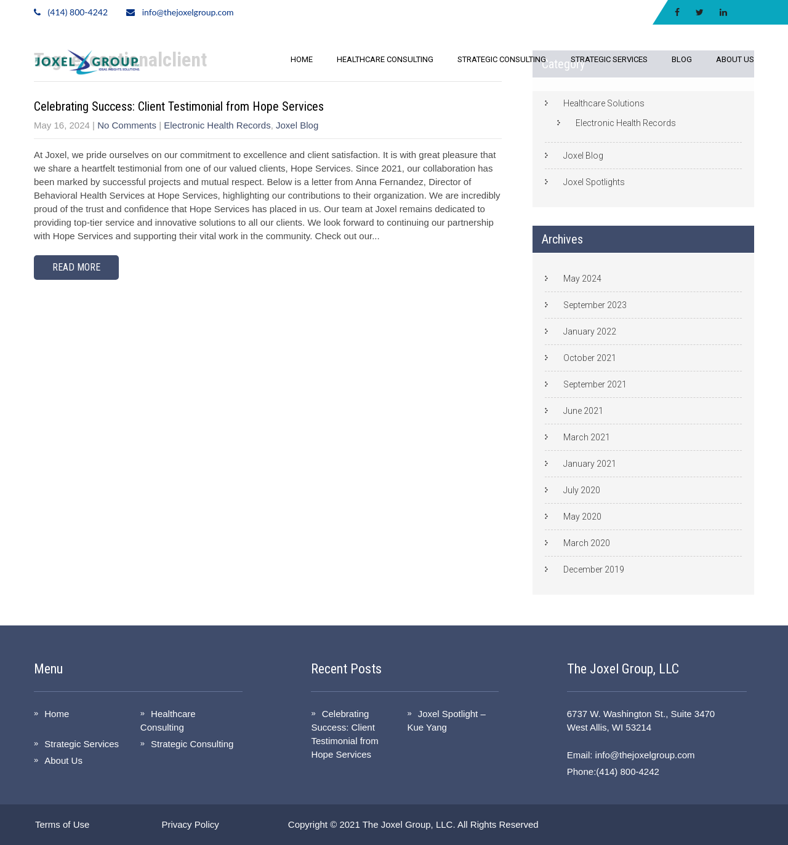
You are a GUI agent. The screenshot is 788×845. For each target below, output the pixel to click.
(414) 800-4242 (78, 12)
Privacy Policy (190, 824)
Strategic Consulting (501, 59)
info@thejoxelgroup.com (188, 12)
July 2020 (581, 490)
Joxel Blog (297, 125)
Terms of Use (62, 824)
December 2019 (593, 569)
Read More (76, 267)
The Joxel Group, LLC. (409, 824)
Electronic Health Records (217, 125)
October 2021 (589, 358)
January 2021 (589, 464)
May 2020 (582, 517)
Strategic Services (609, 59)
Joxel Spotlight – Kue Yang (446, 720)
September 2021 (595, 384)
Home (302, 59)
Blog (682, 59)
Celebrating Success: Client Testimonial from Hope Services (179, 106)
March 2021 (586, 437)
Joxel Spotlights (594, 182)
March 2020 (586, 543)
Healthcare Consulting (385, 59)
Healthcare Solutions (604, 103)
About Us (735, 59)
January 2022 (589, 331)
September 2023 (595, 305)
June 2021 (583, 411)
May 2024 (582, 279)
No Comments (126, 125)
